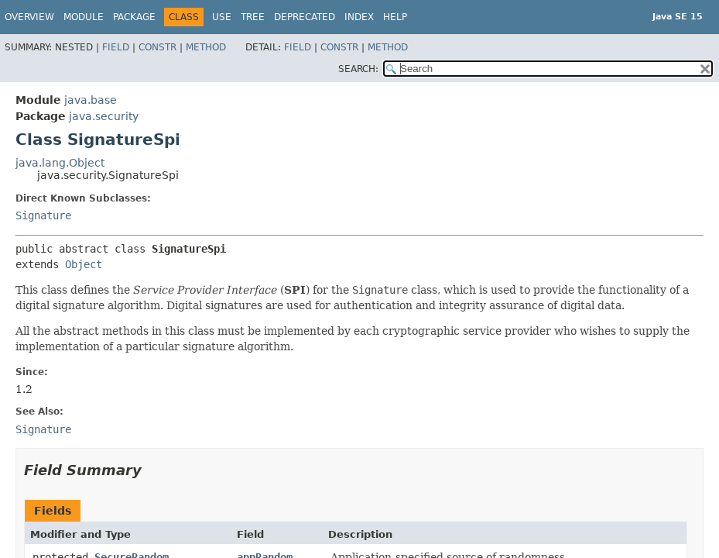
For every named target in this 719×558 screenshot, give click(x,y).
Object (83, 264)
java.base (90, 100)
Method (206, 47)
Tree (253, 17)
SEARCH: (358, 69)
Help (395, 17)
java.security (104, 116)
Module (83, 17)
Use (221, 17)
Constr (157, 47)
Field (115, 47)
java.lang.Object (59, 163)
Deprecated (304, 17)
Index (359, 17)
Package (134, 17)
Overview (29, 17)
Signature (43, 215)
